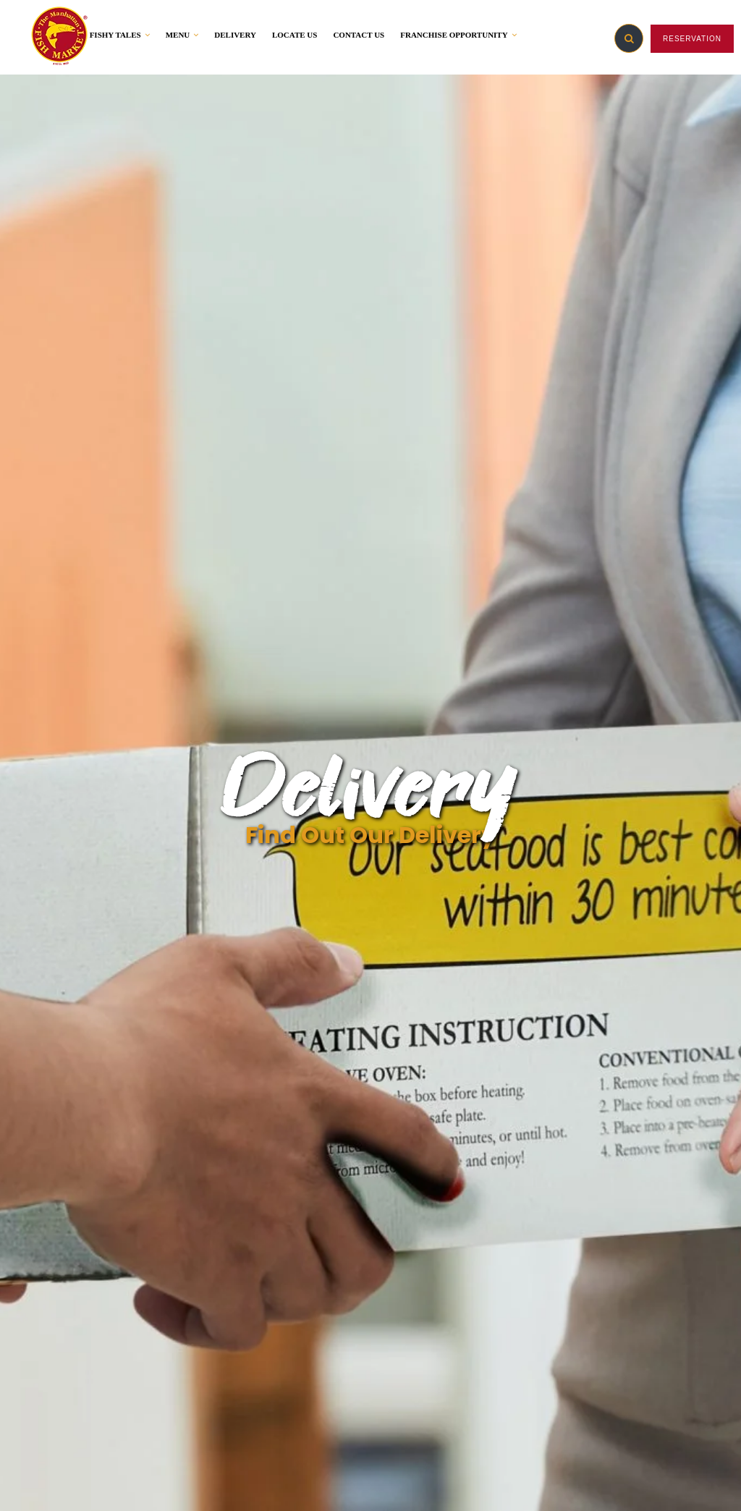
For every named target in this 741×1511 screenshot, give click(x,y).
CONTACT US (358, 34)
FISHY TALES (120, 34)
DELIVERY (235, 34)
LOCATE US (294, 34)
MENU (182, 34)
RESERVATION (692, 39)
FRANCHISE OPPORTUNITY (458, 34)
